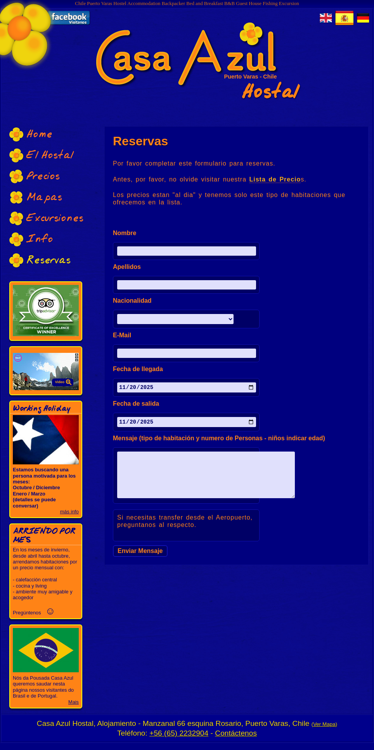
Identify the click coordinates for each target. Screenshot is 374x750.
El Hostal (41, 155)
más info (69, 512)
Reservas (40, 260)
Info (31, 239)
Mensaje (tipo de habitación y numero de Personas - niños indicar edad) (219, 441)
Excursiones (46, 218)
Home (30, 134)
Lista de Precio (275, 179)
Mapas (35, 197)
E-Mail (122, 335)
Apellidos (127, 267)
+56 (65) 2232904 (178, 733)
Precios (34, 176)
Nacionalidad (132, 301)
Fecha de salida (136, 405)
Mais (73, 702)
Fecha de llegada (138, 369)
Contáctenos (236, 733)
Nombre (124, 233)
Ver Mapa (324, 724)
